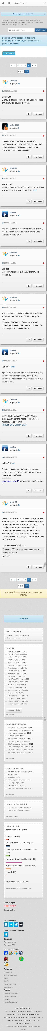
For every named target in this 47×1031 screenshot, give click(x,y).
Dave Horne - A (13, 671)
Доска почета (8, 987)
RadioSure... (12, 676)
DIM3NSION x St (14, 696)
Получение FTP (9, 945)
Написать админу (10, 996)
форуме (19, 768)
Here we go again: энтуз (17, 741)
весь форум (10, 794)
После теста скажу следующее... (20, 807)
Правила (7, 999)
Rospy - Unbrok (13, 704)
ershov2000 (14, 125)
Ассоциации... (13, 774)
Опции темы (9, 53)
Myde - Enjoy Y (13, 662)
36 (3, 307)
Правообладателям (10, 1002)
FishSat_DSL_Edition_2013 (14, 425)
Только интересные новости (17, 638)
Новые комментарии (16, 804)
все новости (10, 758)
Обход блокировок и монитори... (20, 788)
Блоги (6, 978)
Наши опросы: (13, 826)
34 (3, 223)
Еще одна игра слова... (16, 783)
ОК (27, 71)
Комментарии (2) (12, 888)
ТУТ (35, 190)
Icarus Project (13, 660)
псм (13, 367)
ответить (38, 114)
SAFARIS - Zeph (14, 673)
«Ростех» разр (13, 736)
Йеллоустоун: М (14, 690)
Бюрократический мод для (18, 730)
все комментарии (12, 816)
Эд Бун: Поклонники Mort (17, 738)
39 (3, 457)
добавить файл (14, 710)
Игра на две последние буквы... (20, 780)
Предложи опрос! (25, 888)
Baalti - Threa (13, 684)
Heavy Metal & (13, 682)
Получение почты (10, 942)
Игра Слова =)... (14, 777)
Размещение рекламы (11, 993)
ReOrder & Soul (14, 657)
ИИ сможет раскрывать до (18, 752)
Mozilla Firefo (13, 693)
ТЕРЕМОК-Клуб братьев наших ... (21, 771)
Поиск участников (10, 984)
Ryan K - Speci (13, 654)
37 (3, 361)
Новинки (10, 648)
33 (3, 178)
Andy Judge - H (13, 668)
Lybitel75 (13, 81)
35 (3, 263)
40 (3, 512)
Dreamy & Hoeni (14, 665)
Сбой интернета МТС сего (18, 747)
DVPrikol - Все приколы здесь (18, 635)
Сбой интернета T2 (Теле (17, 749)
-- (21, 65)
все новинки (10, 714)
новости (21, 724)
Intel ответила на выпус (17, 733)
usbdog (13, 212)
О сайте (6, 981)
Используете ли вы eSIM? (23, 14)
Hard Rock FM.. (13, 679)
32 (3, 135)
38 (3, 410)
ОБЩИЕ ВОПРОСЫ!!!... (17, 785)
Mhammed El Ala (14, 701)
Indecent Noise (13, 651)
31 (3, 91)
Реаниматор (8, 972)
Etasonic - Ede (13, 698)
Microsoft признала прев (17, 727)
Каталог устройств (10, 975)
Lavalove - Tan (13, 687)
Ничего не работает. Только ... (19, 810)
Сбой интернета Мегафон (18, 744)
